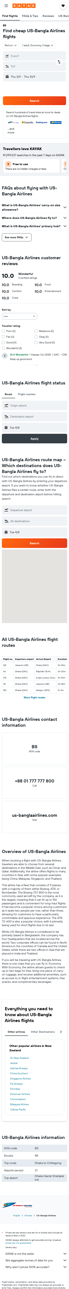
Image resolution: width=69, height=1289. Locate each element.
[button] (6, 6)
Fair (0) (10, 336)
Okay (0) (44, 336)
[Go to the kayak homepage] (24, 5)
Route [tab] (8, 394)
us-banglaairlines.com (34, 815)
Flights (16, 1215)
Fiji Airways (16, 1083)
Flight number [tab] (27, 394)
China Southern (19, 1073)
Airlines (28, 1215)
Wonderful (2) (14, 348)
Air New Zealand (19, 1058)
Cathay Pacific (18, 1109)
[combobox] (11, 45)
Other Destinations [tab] (43, 1031)
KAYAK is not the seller (36, 1253)
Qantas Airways (19, 1068)
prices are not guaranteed (18, 1242)
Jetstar (14, 1063)
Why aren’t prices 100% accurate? (36, 1267)
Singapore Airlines (20, 1078)
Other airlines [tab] (16, 1031)
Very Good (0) (47, 342)
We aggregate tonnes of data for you (36, 1260)
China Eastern (18, 1099)
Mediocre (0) (46, 331)
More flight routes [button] (34, 697)
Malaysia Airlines (19, 1104)
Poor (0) (10, 331)
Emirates (15, 1089)
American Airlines (20, 1094)
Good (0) (11, 342)
